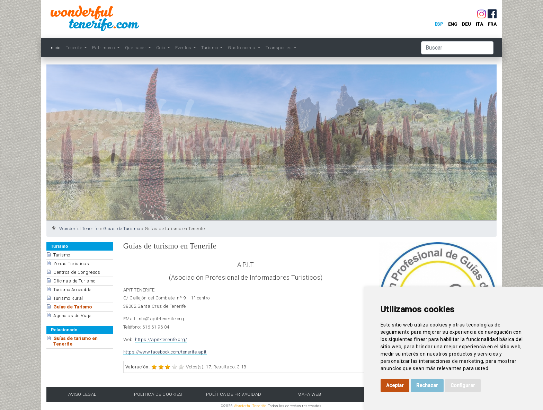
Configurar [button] (463, 385)
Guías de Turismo (121, 228)
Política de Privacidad (233, 394)
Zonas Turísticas (71, 263)
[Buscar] (457, 47)
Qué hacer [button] (136, 47)
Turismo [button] (210, 47)
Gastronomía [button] (242, 47)
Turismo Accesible (72, 289)
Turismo (61, 255)
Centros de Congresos (76, 272)
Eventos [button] (184, 47)
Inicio (55, 47)
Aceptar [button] (395, 385)
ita (479, 24)
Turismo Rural (68, 298)
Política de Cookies (158, 394)
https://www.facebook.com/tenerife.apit (165, 352)
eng (452, 24)
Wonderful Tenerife (78, 228)
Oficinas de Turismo (74, 280)
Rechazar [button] (427, 385)
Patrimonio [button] (104, 47)
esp (439, 24)
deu (466, 24)
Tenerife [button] (74, 47)
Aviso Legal (82, 394)
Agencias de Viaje (72, 315)
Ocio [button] (161, 47)
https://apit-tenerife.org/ (161, 339)
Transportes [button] (279, 47)
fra (492, 24)
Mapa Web (309, 394)
